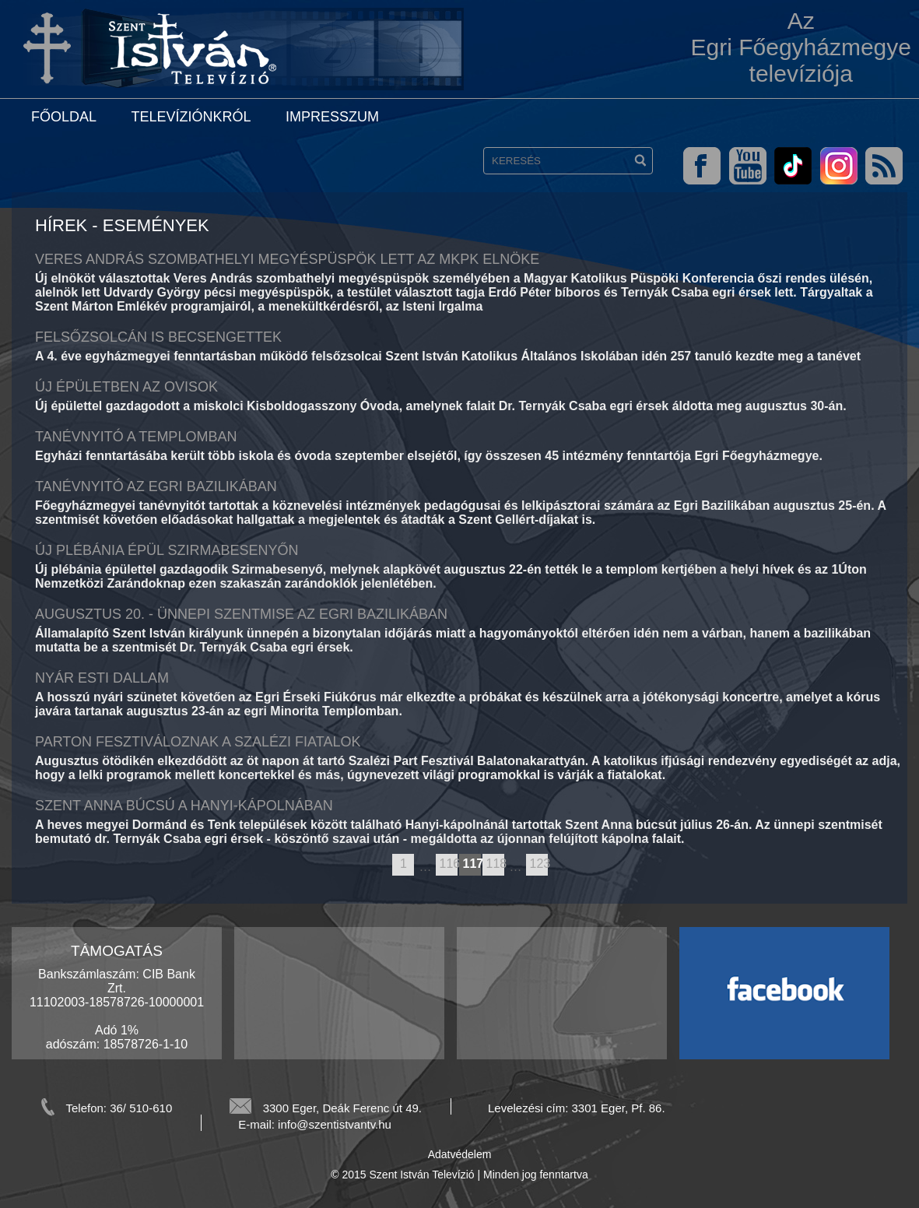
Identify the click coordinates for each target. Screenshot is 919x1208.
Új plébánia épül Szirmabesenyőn (166, 550)
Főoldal (63, 117)
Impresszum (332, 117)
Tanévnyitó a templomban (136, 436)
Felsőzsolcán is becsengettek (158, 337)
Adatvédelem (460, 1154)
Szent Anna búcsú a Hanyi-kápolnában (184, 805)
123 (538, 863)
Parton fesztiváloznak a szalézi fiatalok (197, 742)
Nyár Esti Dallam (102, 678)
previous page (385, 865)
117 (471, 863)
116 (448, 863)
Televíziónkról (191, 117)
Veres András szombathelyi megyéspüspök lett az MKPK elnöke (287, 259)
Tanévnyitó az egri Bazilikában (156, 486)
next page (555, 865)
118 (495, 863)
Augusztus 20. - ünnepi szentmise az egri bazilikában (241, 614)
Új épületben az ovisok (126, 387)
